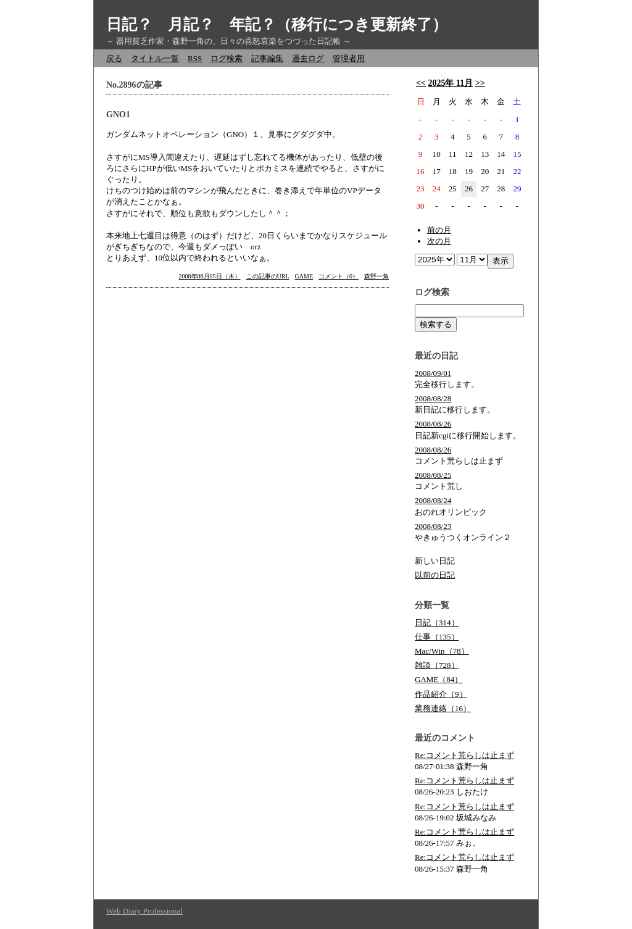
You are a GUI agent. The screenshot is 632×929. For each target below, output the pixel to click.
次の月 (439, 241)
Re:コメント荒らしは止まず (464, 755)
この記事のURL (267, 276)
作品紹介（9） (441, 694)
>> (480, 83)
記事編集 (267, 58)
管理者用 (349, 58)
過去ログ (308, 58)
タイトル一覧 (155, 58)
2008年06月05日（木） (210, 276)
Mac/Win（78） (442, 651)
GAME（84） (438, 679)
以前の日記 (435, 575)
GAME (304, 276)
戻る (114, 58)
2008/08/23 (433, 526)
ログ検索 (226, 58)
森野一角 (376, 276)
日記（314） (437, 622)
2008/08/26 (433, 423)
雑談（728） (437, 665)
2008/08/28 (433, 398)
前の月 (439, 230)
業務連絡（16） (443, 708)
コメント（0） (338, 276)
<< (421, 83)
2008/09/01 (433, 373)
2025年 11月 (450, 83)
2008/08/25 (433, 475)
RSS (195, 58)
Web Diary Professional (144, 910)
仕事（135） (437, 636)
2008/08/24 (433, 500)
